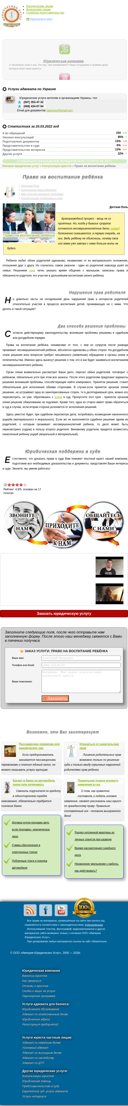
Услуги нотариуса (34, 1096)
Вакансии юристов (34, 975)
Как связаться (31, 980)
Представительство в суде (40, 1086)
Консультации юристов (56, 166)
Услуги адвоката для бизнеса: (46, 1004)
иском (58, 397)
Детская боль (30, 185)
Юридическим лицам (39, 6)
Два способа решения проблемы (42, 194)
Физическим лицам (38, 9)
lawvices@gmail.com (60, 110)
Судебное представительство (45, 12)
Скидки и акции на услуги (38, 991)
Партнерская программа (38, 996)
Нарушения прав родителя (38, 190)
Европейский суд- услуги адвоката (45, 1091)
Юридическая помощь (36, 1081)
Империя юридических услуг (13, 17)
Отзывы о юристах (35, 985)
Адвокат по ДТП (33, 1062)
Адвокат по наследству (38, 1057)
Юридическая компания (63, 61)
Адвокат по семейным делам (41, 1042)
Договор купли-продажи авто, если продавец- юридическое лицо (31, 829)
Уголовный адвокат (35, 1047)
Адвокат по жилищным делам (41, 1052)
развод (115, 228)
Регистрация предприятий (40, 1024)
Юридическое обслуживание (40, 1009)
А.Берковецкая (94, 924)
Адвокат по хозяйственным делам (45, 1014)
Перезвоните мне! (40, 19)
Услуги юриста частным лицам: (47, 1037)
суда (32, 270)
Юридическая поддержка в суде (41, 198)
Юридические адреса (36, 1019)
